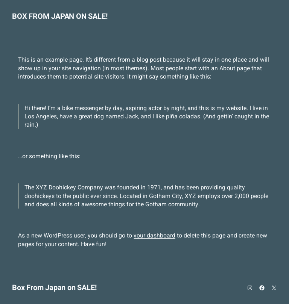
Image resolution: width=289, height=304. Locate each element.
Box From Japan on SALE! (59, 16)
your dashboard (154, 235)
